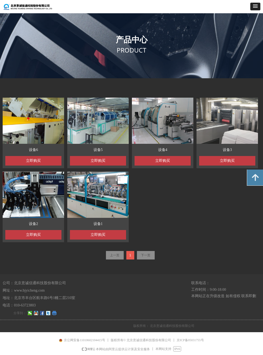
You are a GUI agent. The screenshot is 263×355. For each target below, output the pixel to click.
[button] (255, 6)
